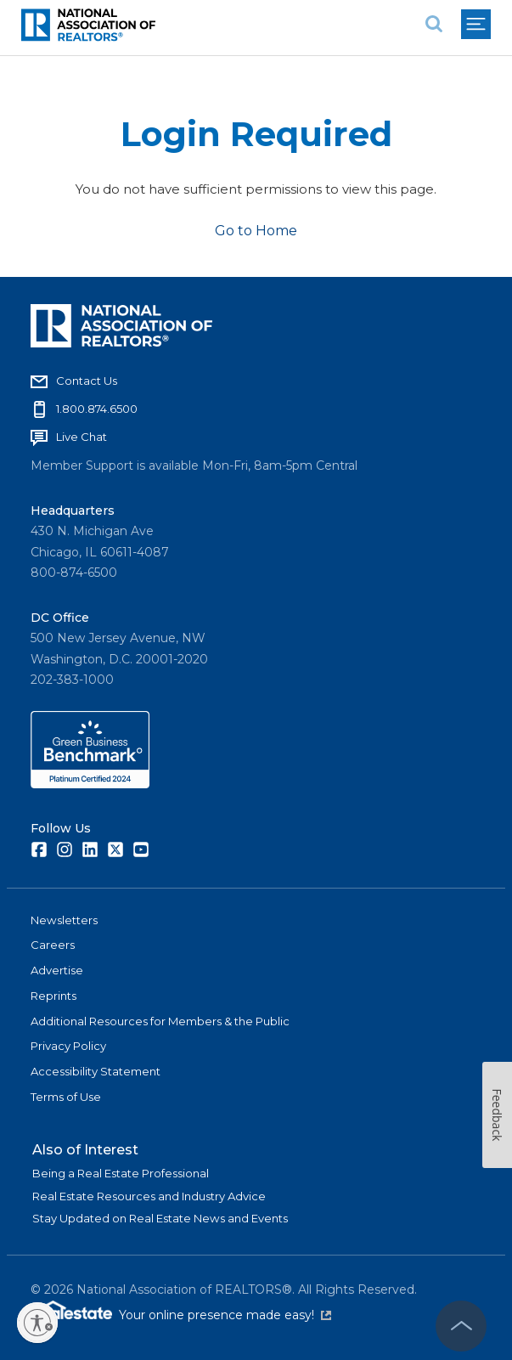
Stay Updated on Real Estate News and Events (160, 1218)
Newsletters (64, 920)
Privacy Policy (68, 1045)
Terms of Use (66, 1096)
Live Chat (81, 436)
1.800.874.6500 (97, 408)
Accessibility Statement (95, 1071)
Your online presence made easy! (225, 1315)
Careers (53, 944)
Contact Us (86, 380)
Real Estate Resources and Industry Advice (149, 1196)
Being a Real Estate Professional (120, 1173)
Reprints (53, 995)
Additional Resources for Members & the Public (160, 1021)
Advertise (57, 970)
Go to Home (256, 231)
